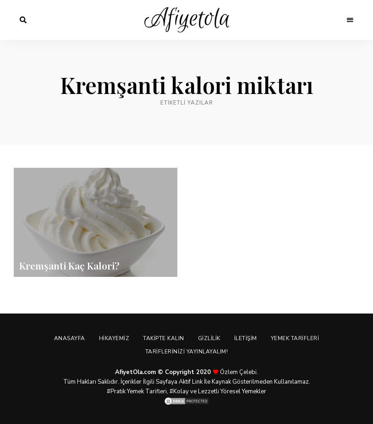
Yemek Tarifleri (295, 338)
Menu (350, 20)
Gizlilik (209, 338)
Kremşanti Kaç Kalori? (69, 265)
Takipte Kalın (163, 338)
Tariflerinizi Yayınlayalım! (186, 351)
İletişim (245, 338)
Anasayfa (69, 338)
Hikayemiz (114, 338)
